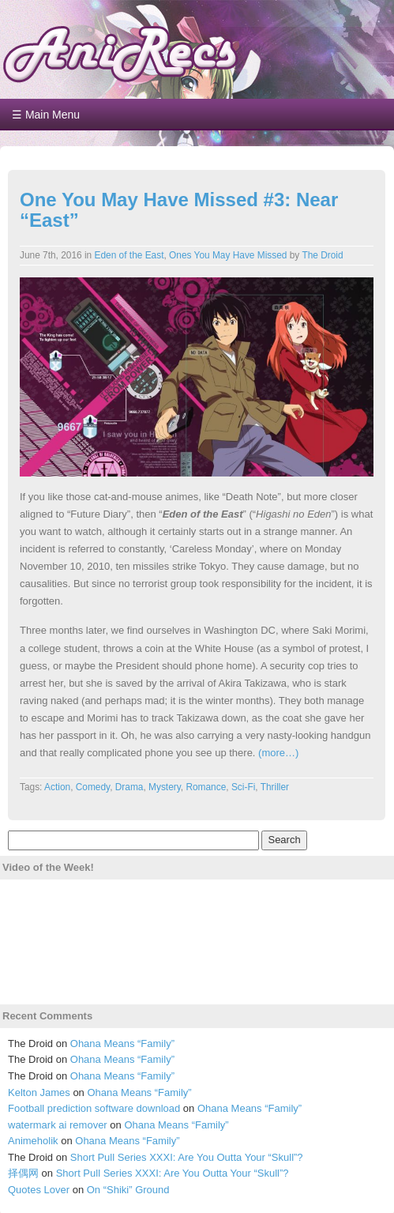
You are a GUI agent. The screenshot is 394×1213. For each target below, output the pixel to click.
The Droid (322, 255)
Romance (206, 787)
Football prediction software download (94, 1108)
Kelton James (39, 1092)
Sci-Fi (243, 787)
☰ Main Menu (46, 114)
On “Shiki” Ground (128, 1190)
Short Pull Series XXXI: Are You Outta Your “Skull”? (186, 1157)
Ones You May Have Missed (228, 255)
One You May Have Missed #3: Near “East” (179, 210)
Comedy (93, 787)
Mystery (164, 787)
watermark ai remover (57, 1125)
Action (57, 787)
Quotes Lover (38, 1190)
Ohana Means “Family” (122, 1043)
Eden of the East (129, 255)
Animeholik (33, 1141)
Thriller (275, 787)
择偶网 (23, 1173)
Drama (129, 787)
